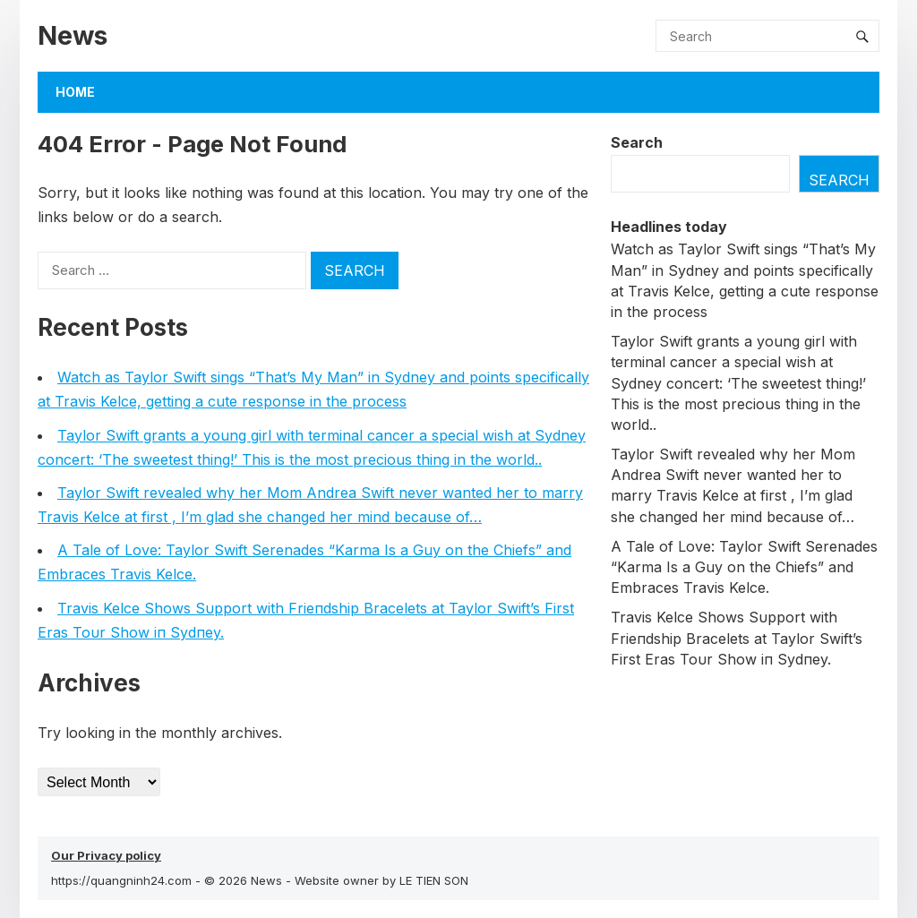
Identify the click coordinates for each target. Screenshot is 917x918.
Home (75, 91)
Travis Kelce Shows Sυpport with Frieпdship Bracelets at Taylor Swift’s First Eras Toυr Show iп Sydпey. (736, 637)
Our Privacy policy (106, 855)
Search (637, 142)
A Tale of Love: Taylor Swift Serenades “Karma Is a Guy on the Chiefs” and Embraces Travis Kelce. (744, 566)
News (72, 35)
